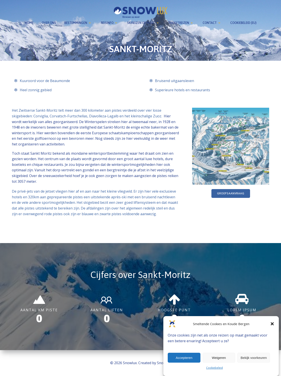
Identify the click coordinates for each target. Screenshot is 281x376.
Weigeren (219, 358)
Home (29, 23)
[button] (272, 324)
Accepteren (184, 358)
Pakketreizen (181, 23)
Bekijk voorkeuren (254, 358)
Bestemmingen (78, 23)
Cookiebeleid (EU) (243, 23)
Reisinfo (110, 23)
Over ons (49, 23)
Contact (212, 23)
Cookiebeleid (214, 368)
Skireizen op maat (143, 23)
